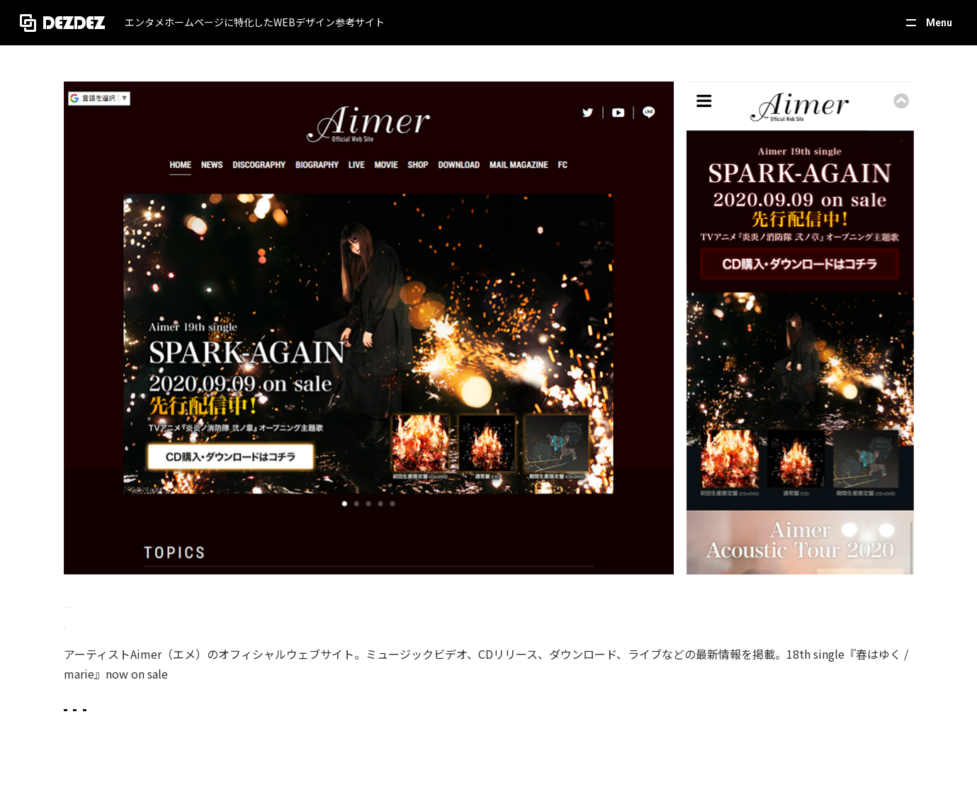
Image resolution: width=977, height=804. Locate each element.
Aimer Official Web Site (141, 602)
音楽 (430, 723)
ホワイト (282, 723)
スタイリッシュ (134, 723)
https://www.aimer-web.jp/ (130, 623)
